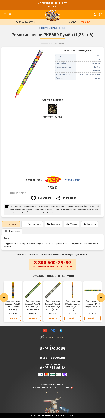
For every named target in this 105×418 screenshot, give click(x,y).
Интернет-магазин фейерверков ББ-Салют (58, 415)
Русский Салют (72, 179)
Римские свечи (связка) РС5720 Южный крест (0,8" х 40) (12, 305)
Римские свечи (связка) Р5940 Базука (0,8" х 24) (92, 304)
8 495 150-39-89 (52, 349)
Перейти (13, 318)
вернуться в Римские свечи (53, 28)
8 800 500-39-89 (52, 264)
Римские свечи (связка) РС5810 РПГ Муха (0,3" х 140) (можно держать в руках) (33, 305)
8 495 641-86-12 (52, 368)
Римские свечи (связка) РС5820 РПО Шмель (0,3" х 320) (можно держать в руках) (53, 305)
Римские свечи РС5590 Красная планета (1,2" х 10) (72, 305)
